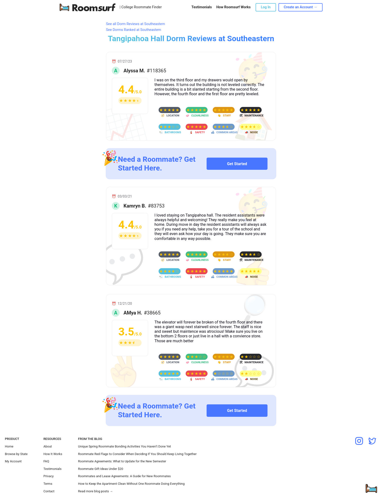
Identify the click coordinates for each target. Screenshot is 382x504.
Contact (48, 491)
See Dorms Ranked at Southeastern (133, 30)
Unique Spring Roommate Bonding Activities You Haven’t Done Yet (124, 446)
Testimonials (201, 7)
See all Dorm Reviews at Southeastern (135, 24)
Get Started (237, 164)
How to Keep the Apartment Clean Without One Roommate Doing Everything (131, 483)
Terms (47, 483)
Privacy (48, 476)
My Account (13, 461)
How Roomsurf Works (233, 7)
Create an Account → (300, 7)
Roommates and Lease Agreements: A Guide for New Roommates (124, 476)
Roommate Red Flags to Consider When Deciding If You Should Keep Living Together (137, 454)
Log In (266, 7)
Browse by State (16, 454)
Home (9, 446)
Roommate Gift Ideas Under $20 (100, 469)
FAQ (46, 461)
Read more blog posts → (95, 491)
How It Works (52, 454)
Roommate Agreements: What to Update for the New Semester (122, 461)
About (47, 446)
